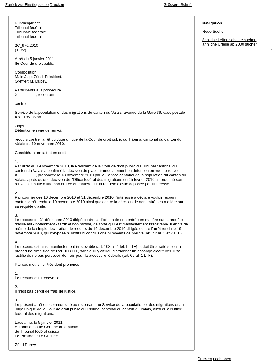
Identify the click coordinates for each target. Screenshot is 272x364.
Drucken (57, 4)
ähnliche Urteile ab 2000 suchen (230, 44)
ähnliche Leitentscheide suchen (229, 40)
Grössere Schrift (178, 4)
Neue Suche (213, 31)
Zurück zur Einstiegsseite (27, 4)
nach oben (222, 359)
